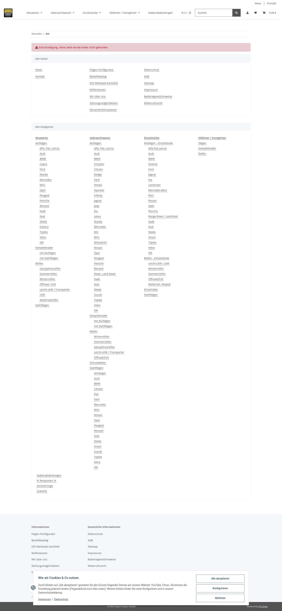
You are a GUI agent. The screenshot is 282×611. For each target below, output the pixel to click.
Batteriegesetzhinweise (158, 96)
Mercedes (46, 179)
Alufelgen (41, 143)
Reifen (39, 263)
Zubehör (42, 491)
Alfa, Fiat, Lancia (49, 148)
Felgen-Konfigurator (102, 69)
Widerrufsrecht (153, 103)
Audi (42, 153)
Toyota (44, 232)
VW (42, 242)
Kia (96, 211)
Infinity (98, 195)
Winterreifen (47, 279)
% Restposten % (46, 480)
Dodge (98, 174)
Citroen (98, 169)
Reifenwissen (98, 89)
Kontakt (271, 3)
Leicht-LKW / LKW (158, 263)
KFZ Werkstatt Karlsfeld (104, 83)
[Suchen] (214, 13)
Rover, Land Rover (105, 273)
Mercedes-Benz (157, 190)
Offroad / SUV (48, 284)
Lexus (97, 216)
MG (96, 232)
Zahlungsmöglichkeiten (104, 103)
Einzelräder (151, 289)
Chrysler (99, 164)
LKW (42, 294)
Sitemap (149, 83)
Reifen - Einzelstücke (156, 258)
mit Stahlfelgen (49, 258)
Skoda (43, 221)
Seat (42, 216)
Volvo (43, 237)
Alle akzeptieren (219, 579)
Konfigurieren (219, 588)
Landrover (154, 185)
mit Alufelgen (48, 253)
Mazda (44, 174)
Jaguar (98, 200)
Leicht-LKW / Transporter (55, 289)
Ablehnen (219, 598)
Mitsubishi (100, 242)
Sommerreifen (48, 273)
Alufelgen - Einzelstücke (158, 143)
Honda (98, 185)
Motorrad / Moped (159, 284)
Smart (97, 446)
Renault (44, 206)
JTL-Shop (263, 606)
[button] (247, 12)
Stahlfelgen (42, 305)
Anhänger (100, 373)
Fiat (96, 394)
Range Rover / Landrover (163, 216)
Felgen (202, 143)
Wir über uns (98, 96)
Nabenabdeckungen (49, 475)
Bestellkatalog (98, 76)
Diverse (152, 164)
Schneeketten (98, 362)
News (258, 3)
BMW (43, 158)
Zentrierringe (45, 486)
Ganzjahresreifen (50, 268)
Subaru (44, 226)
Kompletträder (44, 247)
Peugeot (44, 195)
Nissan (98, 247)
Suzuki (98, 294)
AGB (146, 76)
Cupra (43, 164)
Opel (43, 190)
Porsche (44, 200)
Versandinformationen (103, 109)
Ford (42, 169)
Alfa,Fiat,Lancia (157, 148)
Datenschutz (62, 599)
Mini (42, 185)
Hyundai (99, 190)
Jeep (96, 206)
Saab (43, 211)
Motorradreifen (49, 300)
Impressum (45, 599)
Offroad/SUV (101, 357)
